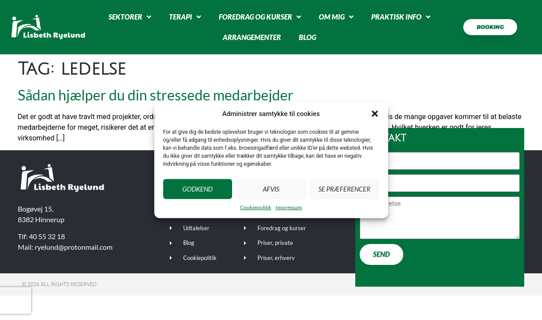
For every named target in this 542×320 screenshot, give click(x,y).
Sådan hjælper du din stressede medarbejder (155, 95)
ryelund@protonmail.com (73, 247)
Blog (307, 37)
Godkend (197, 189)
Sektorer (129, 17)
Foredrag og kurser (260, 17)
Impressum (289, 207)
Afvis (271, 189)
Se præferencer (344, 189)
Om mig (336, 17)
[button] (374, 113)
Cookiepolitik (255, 207)
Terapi (185, 17)
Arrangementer (252, 37)
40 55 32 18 (47, 236)
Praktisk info (400, 17)
